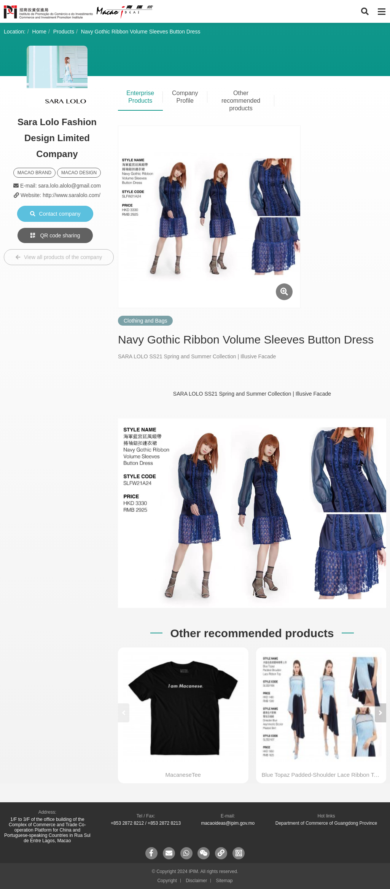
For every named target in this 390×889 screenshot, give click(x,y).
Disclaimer (196, 880)
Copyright (167, 880)
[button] (380, 712)
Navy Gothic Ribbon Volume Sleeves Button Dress (141, 32)
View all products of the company (59, 257)
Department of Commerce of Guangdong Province (326, 823)
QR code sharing (55, 235)
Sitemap (224, 880)
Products (63, 32)
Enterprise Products (140, 97)
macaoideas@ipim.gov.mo (228, 823)
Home (39, 32)
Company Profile (185, 97)
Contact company (55, 214)
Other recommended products (240, 100)
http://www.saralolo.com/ (71, 195)
